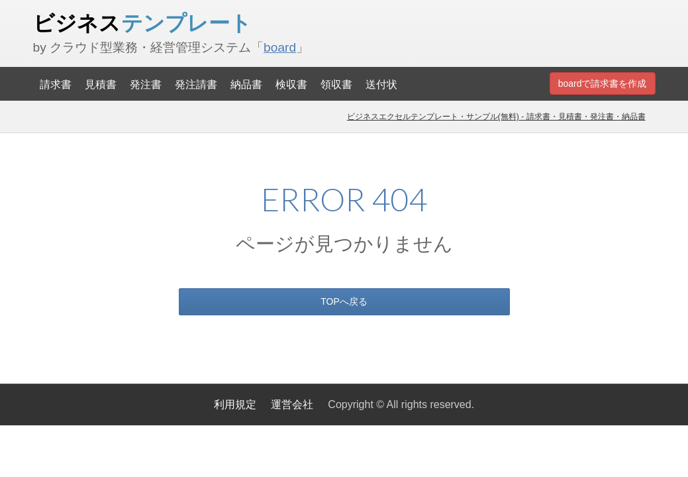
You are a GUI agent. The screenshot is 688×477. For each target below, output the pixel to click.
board (280, 47)
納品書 (246, 84)
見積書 (101, 84)
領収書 (336, 84)
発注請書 (196, 84)
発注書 (146, 84)
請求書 (56, 84)
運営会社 (292, 404)
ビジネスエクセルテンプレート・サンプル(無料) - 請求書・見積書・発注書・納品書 (496, 116)
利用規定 (235, 404)
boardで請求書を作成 (602, 83)
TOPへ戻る (344, 301)
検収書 (291, 84)
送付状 (381, 84)
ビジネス (142, 22)
